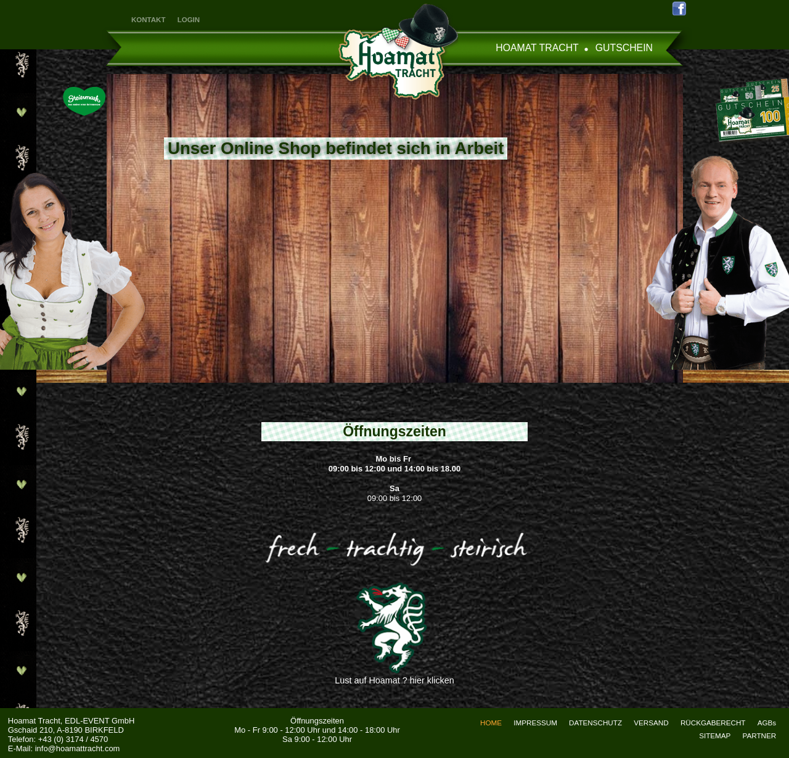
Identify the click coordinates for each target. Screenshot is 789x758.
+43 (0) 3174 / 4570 (73, 739)
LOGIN (189, 19)
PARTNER (760, 736)
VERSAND (651, 723)
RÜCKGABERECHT (713, 723)
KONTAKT (148, 19)
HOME (491, 723)
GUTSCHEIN (624, 48)
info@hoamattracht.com (77, 748)
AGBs (767, 723)
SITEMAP (714, 736)
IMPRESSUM (535, 723)
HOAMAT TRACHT (537, 48)
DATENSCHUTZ (595, 723)
